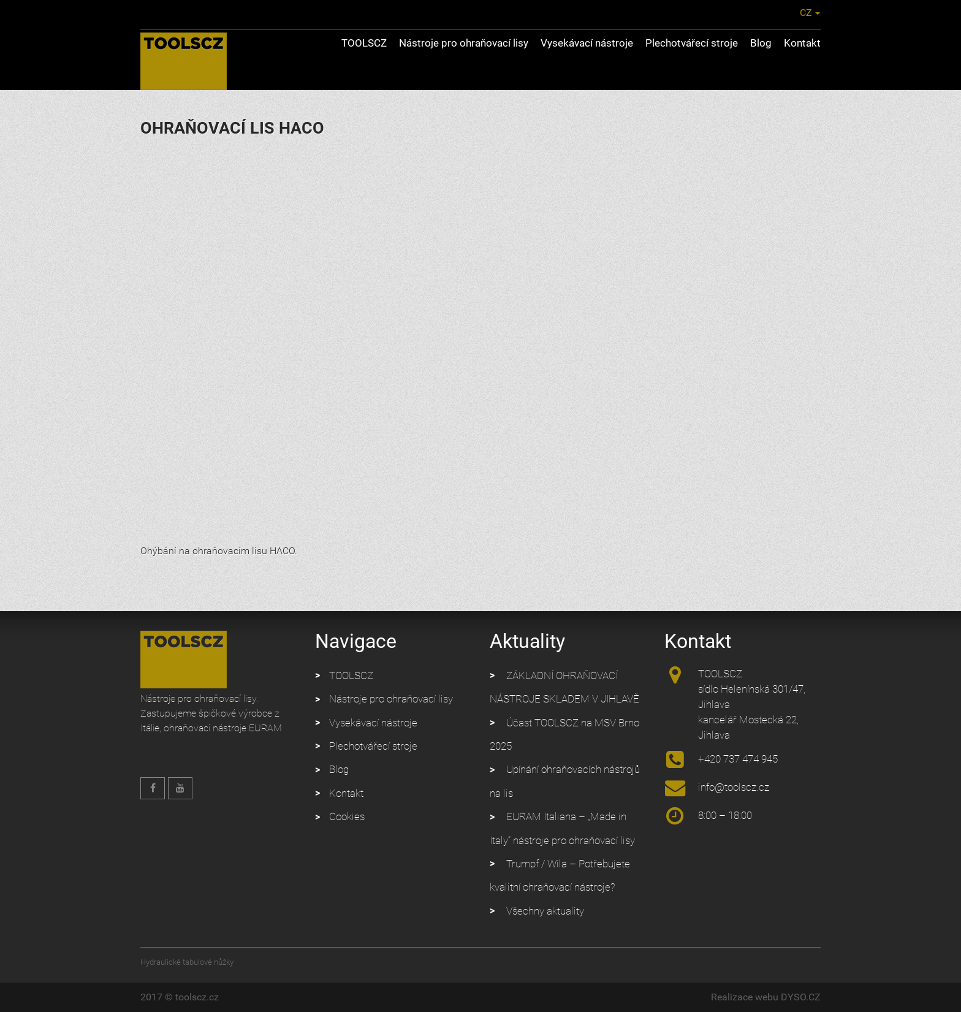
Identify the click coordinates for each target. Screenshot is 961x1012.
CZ (798, 12)
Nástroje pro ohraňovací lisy (463, 43)
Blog (761, 43)
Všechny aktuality (545, 911)
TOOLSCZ (364, 43)
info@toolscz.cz (684, 12)
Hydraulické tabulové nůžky (187, 962)
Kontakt (802, 43)
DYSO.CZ (801, 997)
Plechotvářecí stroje (691, 43)
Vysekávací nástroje (587, 43)
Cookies (347, 817)
